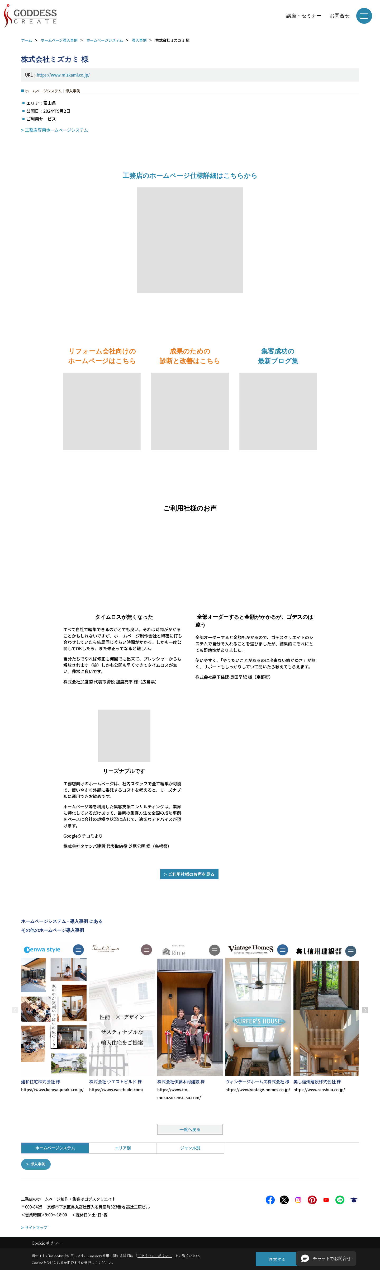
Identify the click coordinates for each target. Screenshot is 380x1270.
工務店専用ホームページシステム (56, 130)
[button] (326, 1258)
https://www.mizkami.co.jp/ (63, 75)
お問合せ (340, 15)
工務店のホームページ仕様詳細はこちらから (190, 175)
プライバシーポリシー (154, 1255)
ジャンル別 (190, 1148)
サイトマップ (36, 1227)
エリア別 (123, 1148)
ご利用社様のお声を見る (191, 874)
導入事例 (39, 1164)
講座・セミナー (303, 15)
